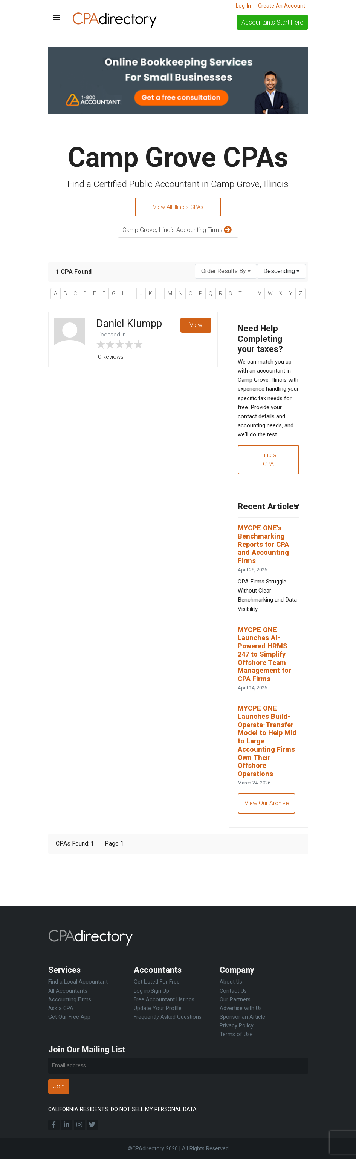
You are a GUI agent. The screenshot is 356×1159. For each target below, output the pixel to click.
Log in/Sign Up (151, 991)
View (195, 326)
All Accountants (67, 991)
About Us (231, 982)
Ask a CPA (60, 1008)
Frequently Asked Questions (168, 1017)
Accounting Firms (69, 999)
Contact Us (233, 991)
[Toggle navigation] (56, 18)
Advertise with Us (241, 1008)
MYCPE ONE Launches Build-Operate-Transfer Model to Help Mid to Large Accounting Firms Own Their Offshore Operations (268, 783)
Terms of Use (236, 1034)
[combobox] (226, 272)
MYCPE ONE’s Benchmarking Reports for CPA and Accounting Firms (265, 576)
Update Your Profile (158, 1008)
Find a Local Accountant (78, 982)
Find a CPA (269, 478)
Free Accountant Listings (164, 999)
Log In (243, 6)
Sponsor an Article (242, 1017)
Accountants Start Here (272, 22)
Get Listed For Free (157, 982)
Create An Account (281, 6)
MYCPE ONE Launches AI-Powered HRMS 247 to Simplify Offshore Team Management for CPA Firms (266, 692)
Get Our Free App (69, 1017)
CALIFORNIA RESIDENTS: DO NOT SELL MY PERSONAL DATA (122, 1109)
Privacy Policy (237, 1025)
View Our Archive (267, 847)
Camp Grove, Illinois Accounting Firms (178, 231)
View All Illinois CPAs (178, 207)
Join (58, 1086)
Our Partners (235, 999)
